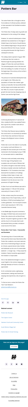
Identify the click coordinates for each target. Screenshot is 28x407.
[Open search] (25, 2)
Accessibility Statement (14, 400)
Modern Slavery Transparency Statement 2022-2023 (14, 396)
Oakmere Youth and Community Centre (12, 322)
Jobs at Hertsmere (14, 377)
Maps (14, 385)
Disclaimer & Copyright (14, 393)
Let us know (14, 346)
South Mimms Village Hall (8, 327)
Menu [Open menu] (19, 2)
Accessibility (14, 381)
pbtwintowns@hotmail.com (8, 287)
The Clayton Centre (6, 317)
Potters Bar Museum (7, 313)
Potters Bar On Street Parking (9, 332)
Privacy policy (14, 389)
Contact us (14, 373)
